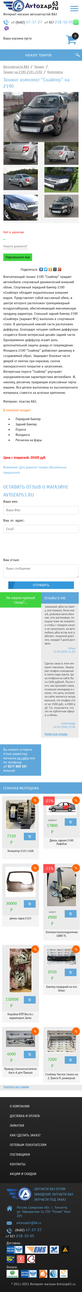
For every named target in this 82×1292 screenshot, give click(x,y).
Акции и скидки (23, 1174)
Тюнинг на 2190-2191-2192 (22, 72)
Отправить (41, 585)
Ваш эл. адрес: (13, 520)
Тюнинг (39, 67)
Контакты (17, 1164)
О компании (20, 1106)
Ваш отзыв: (11, 560)
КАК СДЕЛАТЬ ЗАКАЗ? (25, 1135)
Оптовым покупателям (28, 1145)
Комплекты (55, 72)
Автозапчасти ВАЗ (16, 67)
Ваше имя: (10, 502)
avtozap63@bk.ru (28, 1223)
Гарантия (17, 1126)
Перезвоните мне (17, 257)
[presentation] (36, 545)
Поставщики (20, 1155)
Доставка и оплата (25, 1116)
